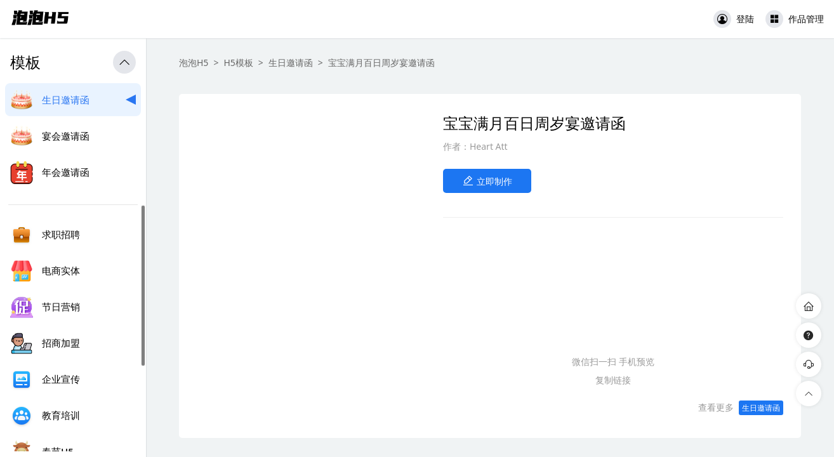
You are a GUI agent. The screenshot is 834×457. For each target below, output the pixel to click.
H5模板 (238, 62)
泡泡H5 (193, 62)
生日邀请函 (290, 62)
